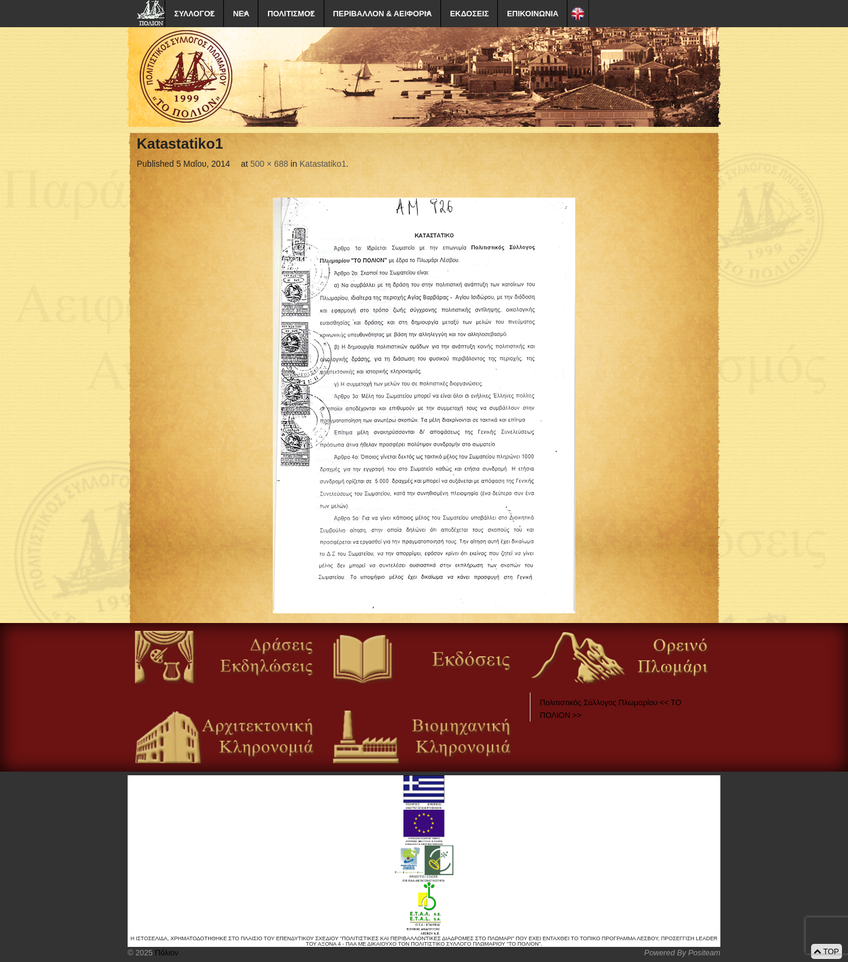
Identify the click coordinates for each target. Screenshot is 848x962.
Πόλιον (165, 952)
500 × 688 (269, 164)
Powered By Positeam (682, 952)
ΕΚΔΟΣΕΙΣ (469, 13)
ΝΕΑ (241, 13)
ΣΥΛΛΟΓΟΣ (194, 13)
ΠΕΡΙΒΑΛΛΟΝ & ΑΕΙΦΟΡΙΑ (382, 13)
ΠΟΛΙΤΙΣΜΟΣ (291, 13)
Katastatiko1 (322, 164)
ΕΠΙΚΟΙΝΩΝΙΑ (532, 13)
